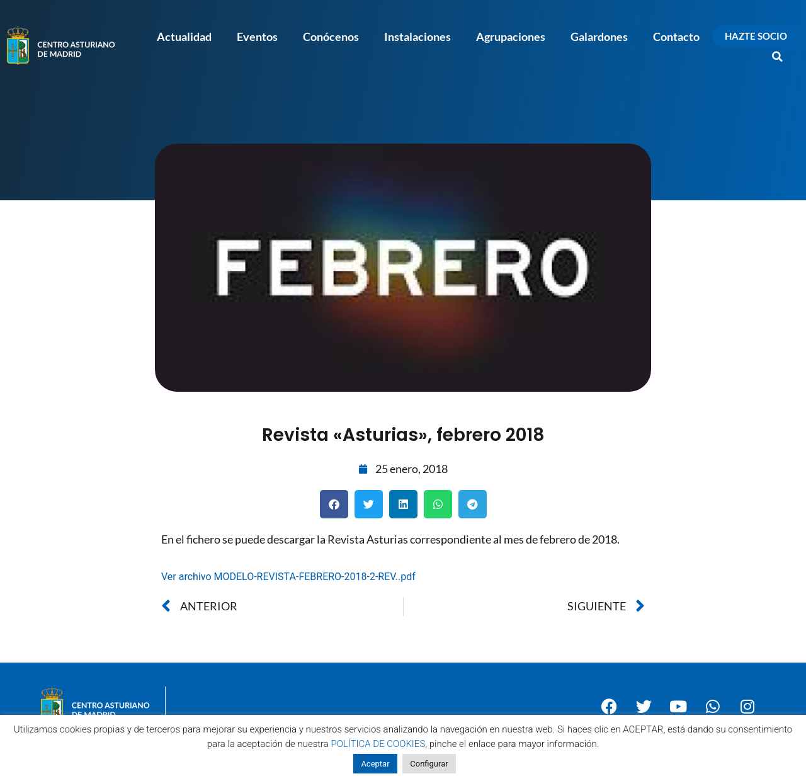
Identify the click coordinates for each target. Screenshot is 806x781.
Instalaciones (417, 36)
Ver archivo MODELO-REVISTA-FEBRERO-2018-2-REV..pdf (288, 577)
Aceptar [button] (375, 763)
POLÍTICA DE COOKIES (378, 744)
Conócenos (331, 36)
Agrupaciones (510, 36)
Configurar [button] (429, 763)
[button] (777, 56)
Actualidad (184, 36)
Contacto (676, 36)
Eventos (257, 36)
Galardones (599, 36)
